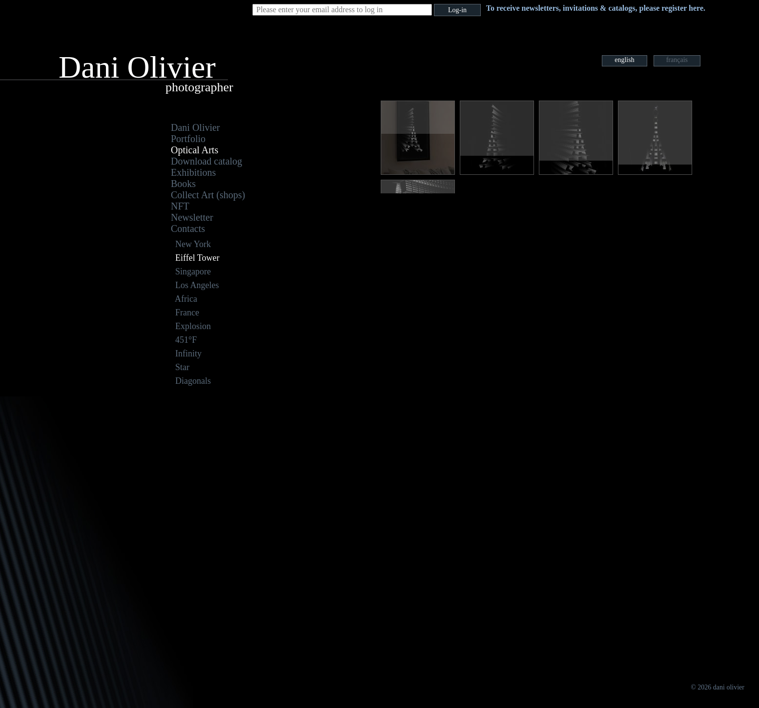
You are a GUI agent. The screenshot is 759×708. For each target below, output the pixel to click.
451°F (186, 340)
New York (193, 244)
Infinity (188, 353)
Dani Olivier (195, 127)
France (187, 312)
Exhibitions (193, 172)
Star (182, 367)
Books (183, 183)
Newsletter (192, 217)
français (677, 59)
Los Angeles (197, 285)
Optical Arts (194, 150)
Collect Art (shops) (208, 194)
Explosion (193, 326)
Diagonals (193, 381)
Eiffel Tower (197, 258)
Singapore (193, 271)
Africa (186, 299)
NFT (180, 206)
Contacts (188, 228)
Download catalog (206, 161)
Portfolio (188, 138)
